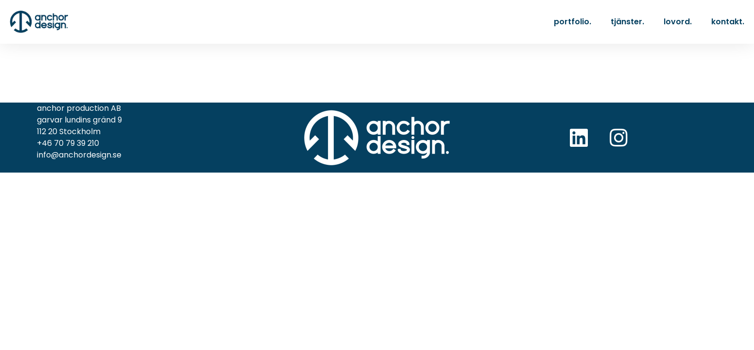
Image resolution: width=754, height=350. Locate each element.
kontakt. (727, 21)
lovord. (678, 21)
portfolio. (572, 21)
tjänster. (627, 21)
